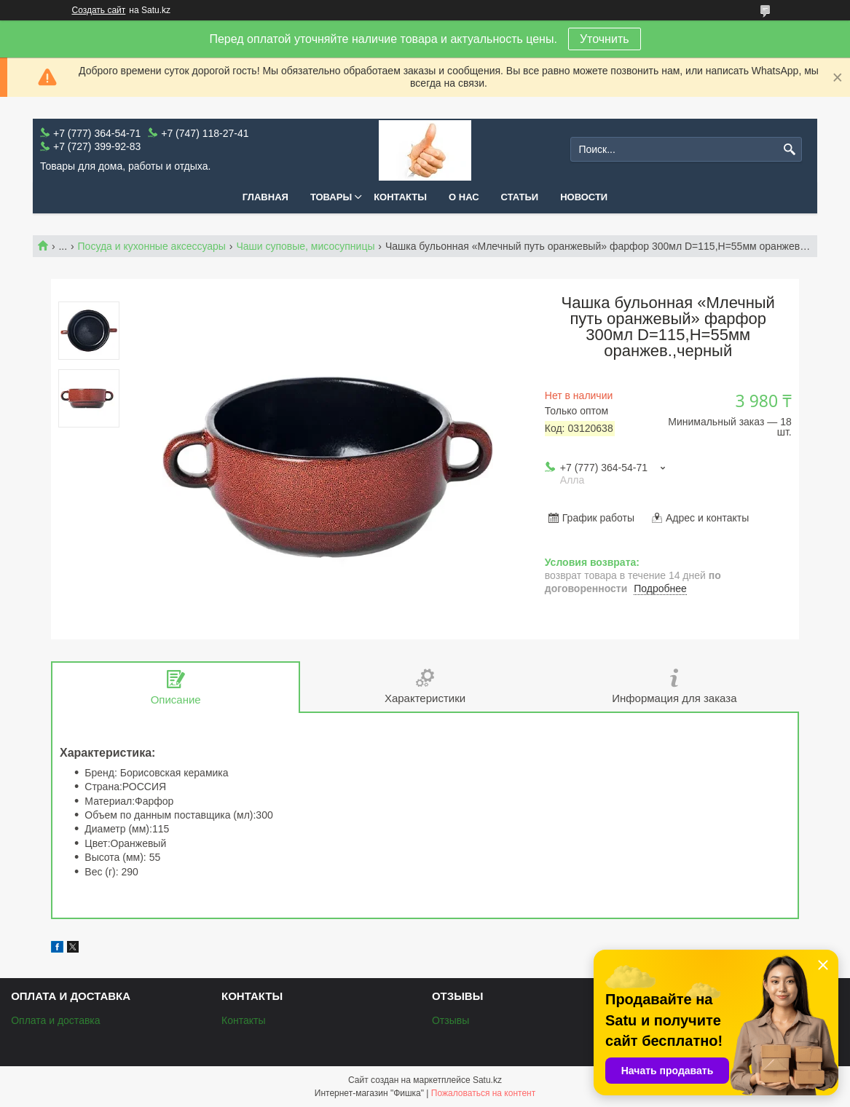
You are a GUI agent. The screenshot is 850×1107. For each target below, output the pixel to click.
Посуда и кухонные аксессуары (152, 246)
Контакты (400, 197)
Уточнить (604, 39)
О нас (464, 197)
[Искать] (789, 149)
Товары (331, 197)
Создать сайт (99, 10)
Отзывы (450, 1020)
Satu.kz (487, 1080)
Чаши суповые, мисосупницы (305, 246)
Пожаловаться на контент (483, 1093)
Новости (583, 197)
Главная (265, 197)
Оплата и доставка (55, 1020)
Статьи (520, 197)
